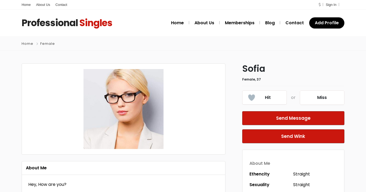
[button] (319, 5)
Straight (301, 174)
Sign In (331, 5)
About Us (43, 5)
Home (26, 5)
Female (47, 43)
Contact (61, 5)
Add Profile (327, 23)
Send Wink (293, 136)
